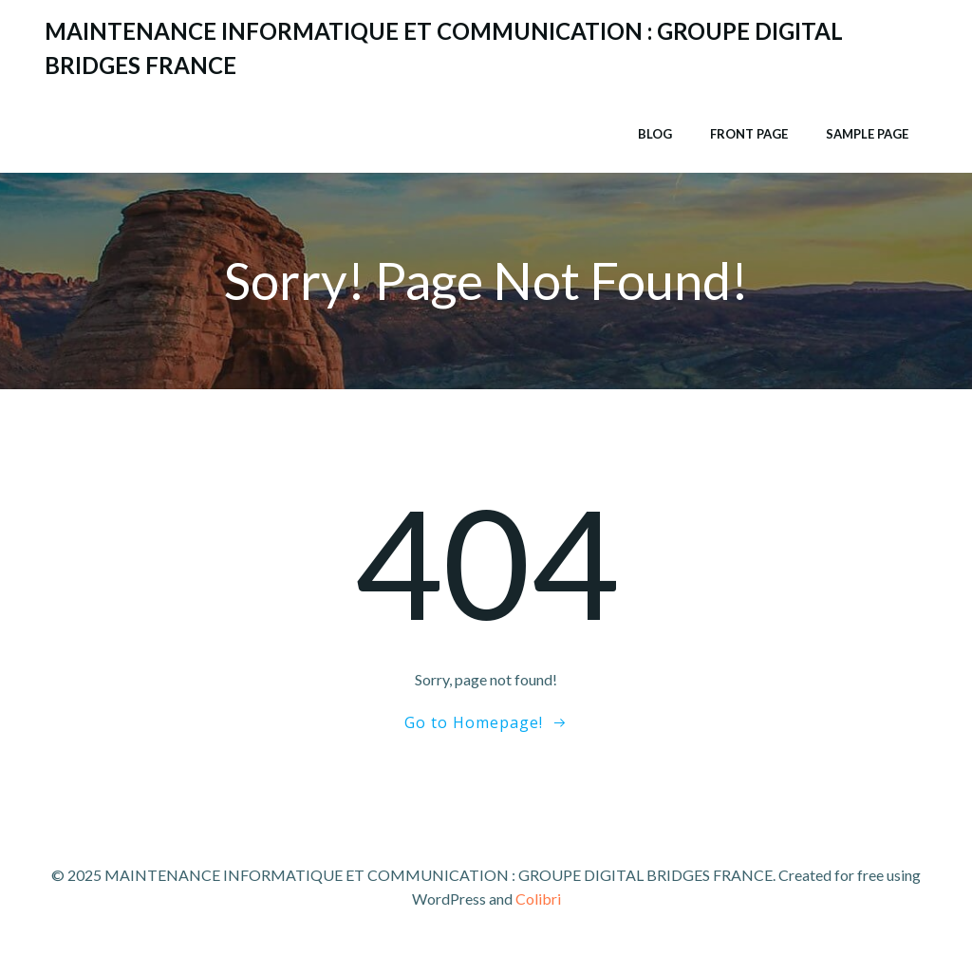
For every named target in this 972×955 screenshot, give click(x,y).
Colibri (538, 898)
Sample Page (867, 133)
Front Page (749, 133)
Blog (655, 133)
